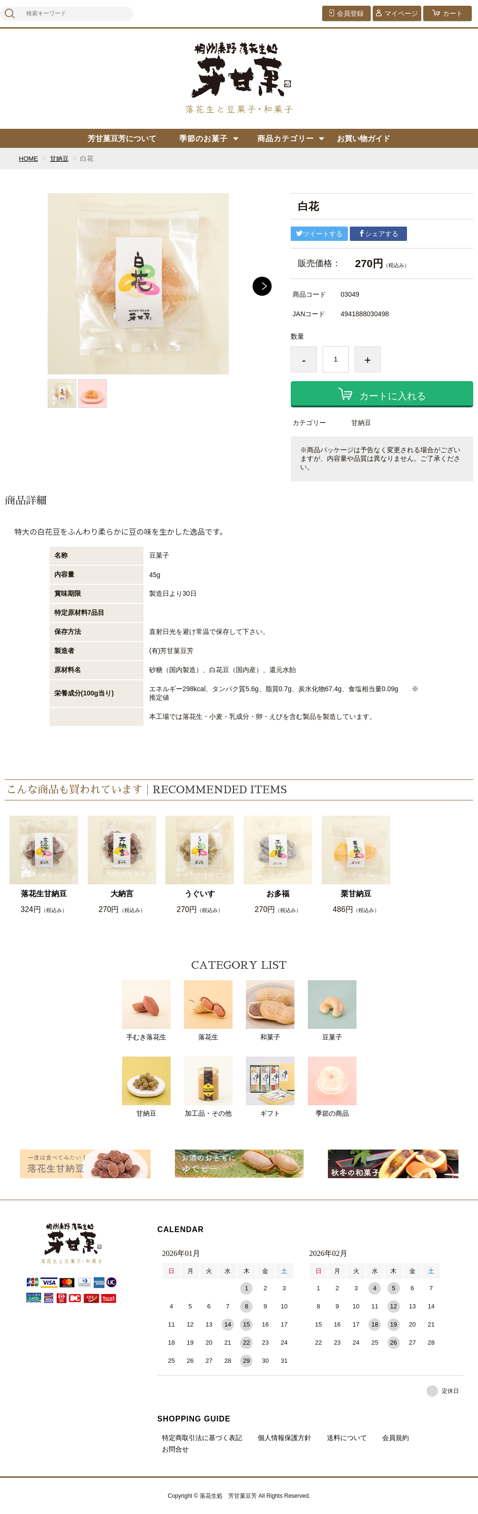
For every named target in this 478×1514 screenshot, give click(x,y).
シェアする (378, 234)
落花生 (208, 1010)
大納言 (122, 894)
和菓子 (270, 1010)
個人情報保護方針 (284, 1437)
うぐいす (199, 894)
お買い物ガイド (363, 139)
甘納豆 (61, 158)
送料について (347, 1437)
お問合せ (175, 1449)
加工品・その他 (208, 1087)
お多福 (277, 894)
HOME (29, 158)
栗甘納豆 (356, 894)
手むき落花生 (146, 1010)
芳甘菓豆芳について (122, 139)
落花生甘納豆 (44, 894)
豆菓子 (332, 1010)
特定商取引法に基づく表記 (202, 1437)
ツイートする (319, 234)
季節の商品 (332, 1087)
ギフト (270, 1087)
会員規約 (395, 1437)
